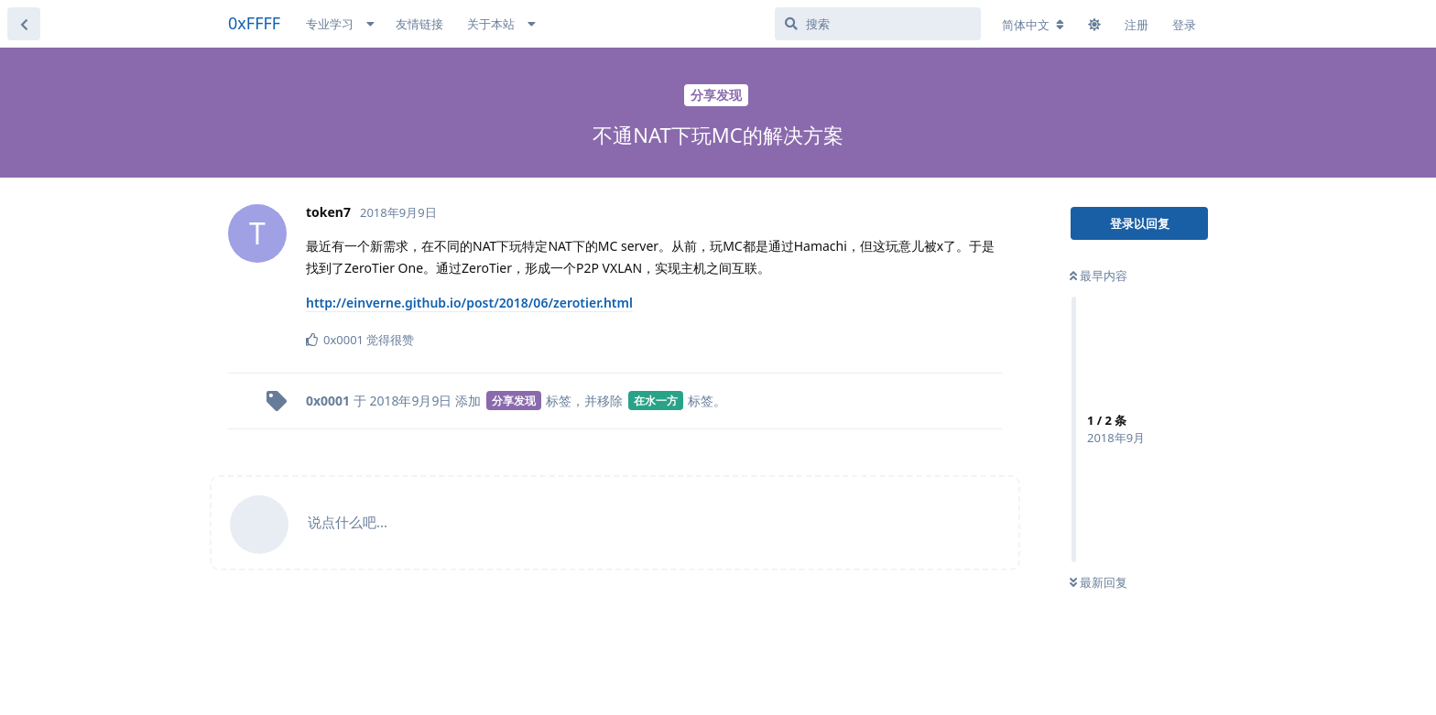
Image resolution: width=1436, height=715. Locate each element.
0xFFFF (254, 23)
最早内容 (1098, 275)
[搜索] (878, 23)
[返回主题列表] (23, 23)
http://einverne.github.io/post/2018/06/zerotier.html (469, 302)
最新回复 (1098, 582)
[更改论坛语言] (1033, 24)
